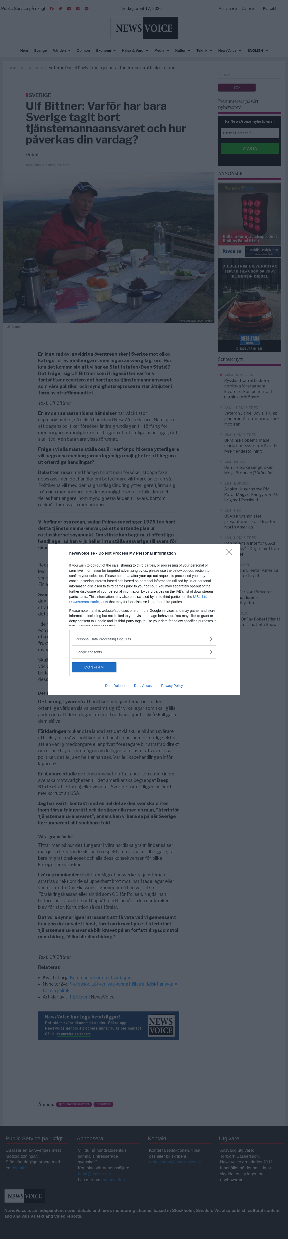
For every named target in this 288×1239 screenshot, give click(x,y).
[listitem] (144, 639)
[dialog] (144, 619)
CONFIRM (95, 667)
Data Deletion (115, 686)
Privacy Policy (172, 686)
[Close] (230, 553)
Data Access (143, 686)
